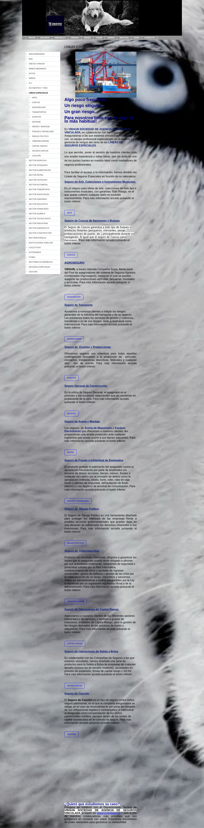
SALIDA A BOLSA (74, 686)
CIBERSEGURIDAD (75, 601)
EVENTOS (71, 378)
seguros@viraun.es (108, 813)
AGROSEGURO (74, 297)
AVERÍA (70, 452)
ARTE (69, 213)
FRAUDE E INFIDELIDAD (78, 501)
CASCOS (71, 255)
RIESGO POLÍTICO (75, 543)
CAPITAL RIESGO (74, 644)
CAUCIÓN (71, 734)
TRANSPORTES (74, 339)
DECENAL (71, 413)
